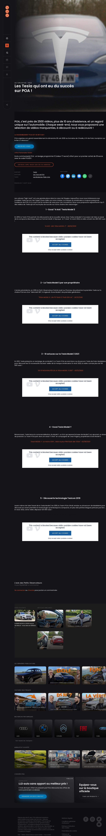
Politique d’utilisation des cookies (68, 827)
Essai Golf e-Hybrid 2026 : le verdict (62, 683)
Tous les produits (90, 796)
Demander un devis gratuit (33, 796)
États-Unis (46, 177)
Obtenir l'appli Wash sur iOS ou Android (34, 165)
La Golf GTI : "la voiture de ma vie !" (28, 683)
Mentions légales (67, 818)
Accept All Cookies (60, 244)
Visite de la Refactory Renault (94, 767)
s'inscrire (31, 590)
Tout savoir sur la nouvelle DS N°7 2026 (63, 709)
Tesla (35, 172)
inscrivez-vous (24, 146)
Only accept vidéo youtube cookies (60, 250)
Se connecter (19, 590)
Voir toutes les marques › (24, 741)
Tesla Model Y (43, 648)
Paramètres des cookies (69, 831)
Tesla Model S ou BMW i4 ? (47, 626)
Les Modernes (38, 177)
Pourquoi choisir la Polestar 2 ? (78, 626)
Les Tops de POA (38, 175)
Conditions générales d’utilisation (68, 822)
